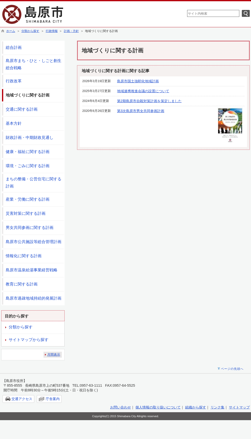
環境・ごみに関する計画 (27, 166)
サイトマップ (239, 407)
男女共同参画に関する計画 (29, 227)
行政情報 (52, 31)
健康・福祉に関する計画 (27, 152)
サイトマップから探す (28, 340)
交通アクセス (21, 399)
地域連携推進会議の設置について (143, 91)
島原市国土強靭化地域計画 (138, 81)
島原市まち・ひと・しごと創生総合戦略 (33, 64)
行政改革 (14, 81)
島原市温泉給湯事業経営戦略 (31, 270)
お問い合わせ (120, 407)
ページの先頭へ (232, 368)
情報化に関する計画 (24, 256)
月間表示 (53, 354)
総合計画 (14, 47)
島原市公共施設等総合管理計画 (33, 242)
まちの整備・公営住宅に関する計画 (33, 182)
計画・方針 (71, 31)
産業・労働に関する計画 (27, 199)
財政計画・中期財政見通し (29, 137)
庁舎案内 (53, 399)
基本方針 (14, 123)
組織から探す (195, 407)
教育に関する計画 (22, 284)
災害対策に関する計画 (25, 213)
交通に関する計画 (22, 109)
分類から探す (30, 31)
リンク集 (217, 407)
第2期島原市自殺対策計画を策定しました (149, 101)
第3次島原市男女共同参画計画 (140, 111)
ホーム (10, 31)
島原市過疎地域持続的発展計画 (33, 298)
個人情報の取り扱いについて (158, 407)
